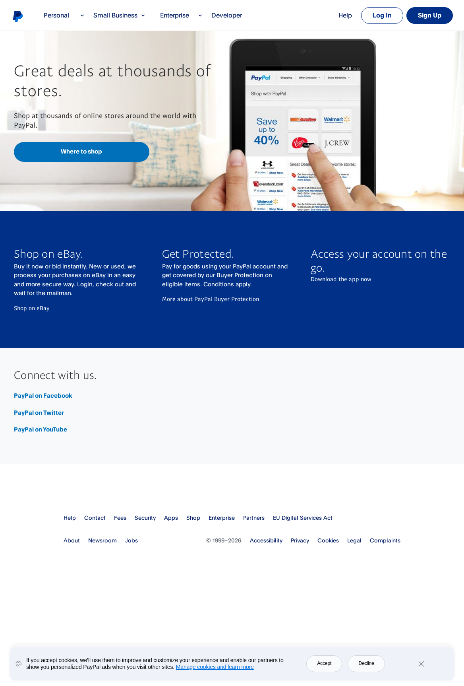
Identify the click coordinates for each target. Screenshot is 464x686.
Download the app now (341, 278)
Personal (64, 15)
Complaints (385, 540)
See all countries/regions (394, 518)
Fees (120, 517)
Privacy (300, 540)
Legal (354, 540)
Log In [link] (382, 15)
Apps (171, 517)
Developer (226, 15)
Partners (254, 517)
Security (145, 517)
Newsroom (102, 540)
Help (345, 15)
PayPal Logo (97, 491)
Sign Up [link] (429, 15)
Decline (366, 663)
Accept (324, 663)
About (72, 540)
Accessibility (266, 540)
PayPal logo (17, 16)
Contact (95, 517)
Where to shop (81, 151)
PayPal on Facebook (43, 395)
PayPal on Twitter (39, 412)
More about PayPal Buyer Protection (210, 298)
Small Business (119, 15)
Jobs (131, 540)
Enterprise (181, 15)
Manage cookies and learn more (215, 667)
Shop (193, 517)
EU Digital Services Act (303, 517)
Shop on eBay (32, 307)
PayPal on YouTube (40, 429)
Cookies (328, 540)
